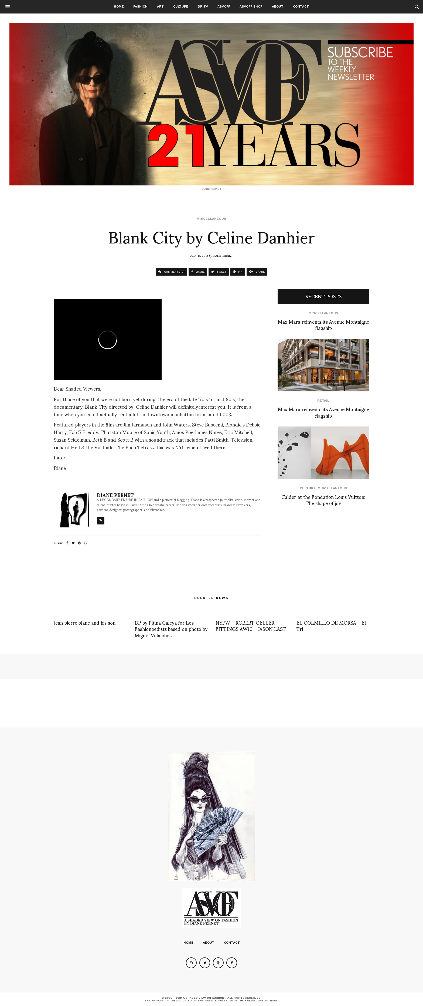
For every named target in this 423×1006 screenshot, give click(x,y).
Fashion (140, 6)
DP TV (203, 6)
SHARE (197, 271)
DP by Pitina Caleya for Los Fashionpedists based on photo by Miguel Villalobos (171, 628)
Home (119, 6)
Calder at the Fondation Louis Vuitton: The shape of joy (323, 499)
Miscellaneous (211, 219)
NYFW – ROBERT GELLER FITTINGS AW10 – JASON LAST (251, 625)
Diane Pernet (223, 255)
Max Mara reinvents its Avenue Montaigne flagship (323, 324)
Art (160, 6)
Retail (323, 400)
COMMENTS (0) (171, 271)
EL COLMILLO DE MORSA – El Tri (331, 625)
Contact (301, 6)
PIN (238, 271)
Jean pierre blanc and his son (84, 622)
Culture (180, 6)
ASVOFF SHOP (251, 6)
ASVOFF (223, 6)
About (278, 6)
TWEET (218, 271)
